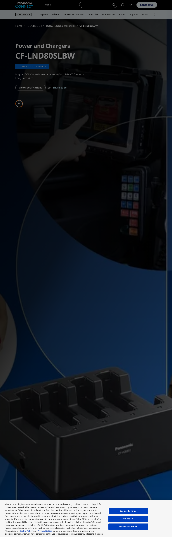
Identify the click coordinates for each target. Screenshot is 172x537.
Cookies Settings (128, 511)
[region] (86, 518)
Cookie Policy (26, 531)
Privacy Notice (45, 531)
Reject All (128, 518)
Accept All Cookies (128, 526)
